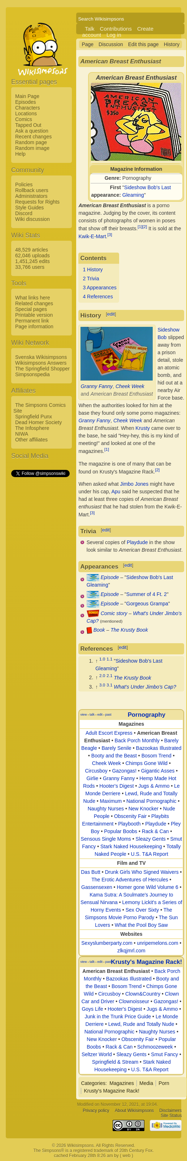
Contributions (116, 29)
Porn (163, 1083)
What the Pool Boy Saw (141, 925)
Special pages (31, 309)
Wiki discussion (32, 219)
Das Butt (90, 872)
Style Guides (29, 207)
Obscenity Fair (130, 816)
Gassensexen (96, 887)
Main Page (27, 96)
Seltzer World (97, 1054)
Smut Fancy (164, 1054)
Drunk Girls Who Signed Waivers (142, 872)
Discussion (111, 44)
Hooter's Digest (116, 786)
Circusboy (96, 771)
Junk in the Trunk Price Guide (118, 1016)
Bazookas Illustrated (159, 748)
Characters (27, 108)
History (172, 44)
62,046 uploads (32, 255)
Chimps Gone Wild (146, 763)
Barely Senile (116, 748)
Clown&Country (142, 994)
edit (111, 314)
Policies (23, 184)
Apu (115, 491)
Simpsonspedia (32, 374)
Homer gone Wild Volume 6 (147, 887)
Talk (90, 29)
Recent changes (33, 136)
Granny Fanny (97, 386)
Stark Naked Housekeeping (131, 846)
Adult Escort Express (109, 733)
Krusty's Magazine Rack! (146, 961)
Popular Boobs (120, 831)
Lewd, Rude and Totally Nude (141, 1024)
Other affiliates (31, 439)
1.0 (102, 659)
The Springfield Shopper (42, 369)
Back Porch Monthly (137, 740)
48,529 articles (31, 250)
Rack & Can (155, 831)
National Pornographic (151, 801)
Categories (93, 1083)
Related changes (34, 303)
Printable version (34, 315)
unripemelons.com (157, 943)
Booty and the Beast (114, 756)
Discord (23, 213)
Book (99, 630)
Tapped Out (28, 125)
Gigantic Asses (158, 771)
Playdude (137, 542)
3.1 (109, 684)
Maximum (111, 801)
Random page (31, 142)
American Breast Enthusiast (116, 971)
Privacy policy (96, 1110)
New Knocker (143, 808)
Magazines (121, 1083)
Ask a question (31, 131)
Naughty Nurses (106, 808)
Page (88, 44)
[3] (110, 234)
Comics (23, 119)
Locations (26, 113)
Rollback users (31, 190)
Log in (113, 35)
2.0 (102, 675)
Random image (32, 148)
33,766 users (29, 267)
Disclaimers (170, 1110)
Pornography (146, 714)
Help (20, 154)
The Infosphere (32, 428)
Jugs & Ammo (153, 786)
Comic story (114, 613)
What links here (32, 298)
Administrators (31, 196)
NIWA (21, 434)
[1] (140, 226)
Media (146, 1083)
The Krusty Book (129, 630)
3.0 (102, 684)
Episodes (25, 102)
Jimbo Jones (134, 484)
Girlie (93, 778)
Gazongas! (124, 771)
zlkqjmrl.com (131, 950)
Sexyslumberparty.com (106, 943)
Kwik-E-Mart (92, 236)
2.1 (109, 675)
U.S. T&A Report (149, 854)
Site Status (171, 1115)
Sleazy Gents (151, 839)
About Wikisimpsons (134, 1110)
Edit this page (143, 44)
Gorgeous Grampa (147, 603)
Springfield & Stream (115, 1062)
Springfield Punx (33, 416)
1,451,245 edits (32, 261)
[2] (144, 226)
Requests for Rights (37, 202)
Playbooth (129, 824)
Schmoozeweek (155, 1047)
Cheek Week (130, 386)
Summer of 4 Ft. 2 (146, 594)
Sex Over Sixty (142, 910)
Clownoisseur (134, 1001)
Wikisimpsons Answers (40, 363)
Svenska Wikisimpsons (41, 357)
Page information (34, 326)
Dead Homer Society (38, 422)
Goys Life (92, 1009)
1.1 (109, 659)
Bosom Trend (156, 756)
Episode (110, 577)
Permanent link (32, 321)
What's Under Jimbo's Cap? (145, 687)
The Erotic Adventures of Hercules (129, 879)
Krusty (142, 428)
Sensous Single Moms (106, 839)
